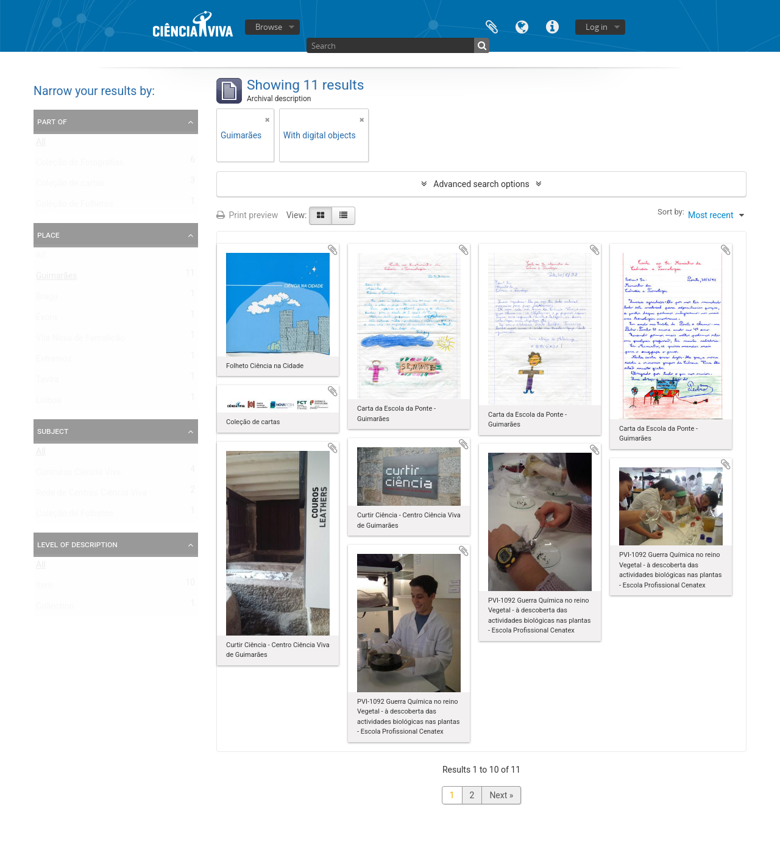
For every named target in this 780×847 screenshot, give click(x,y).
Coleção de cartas (70, 186)
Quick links (552, 26)
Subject (52, 431)
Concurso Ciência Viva (78, 475)
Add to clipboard (333, 250)
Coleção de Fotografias (80, 165)
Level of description (77, 544)
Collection (55, 609)
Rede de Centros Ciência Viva (91, 495)
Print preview (247, 215)
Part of (52, 121)
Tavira (47, 382)
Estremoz (54, 361)
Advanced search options (481, 184)
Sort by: (671, 211)
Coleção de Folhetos (74, 206)
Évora (46, 320)
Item (44, 588)
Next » (501, 795)
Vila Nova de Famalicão (80, 341)
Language (522, 26)
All (41, 144)
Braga (47, 299)
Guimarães (56, 278)
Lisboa (49, 403)
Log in (597, 26)
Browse (268, 26)
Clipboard (492, 26)
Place (48, 234)
